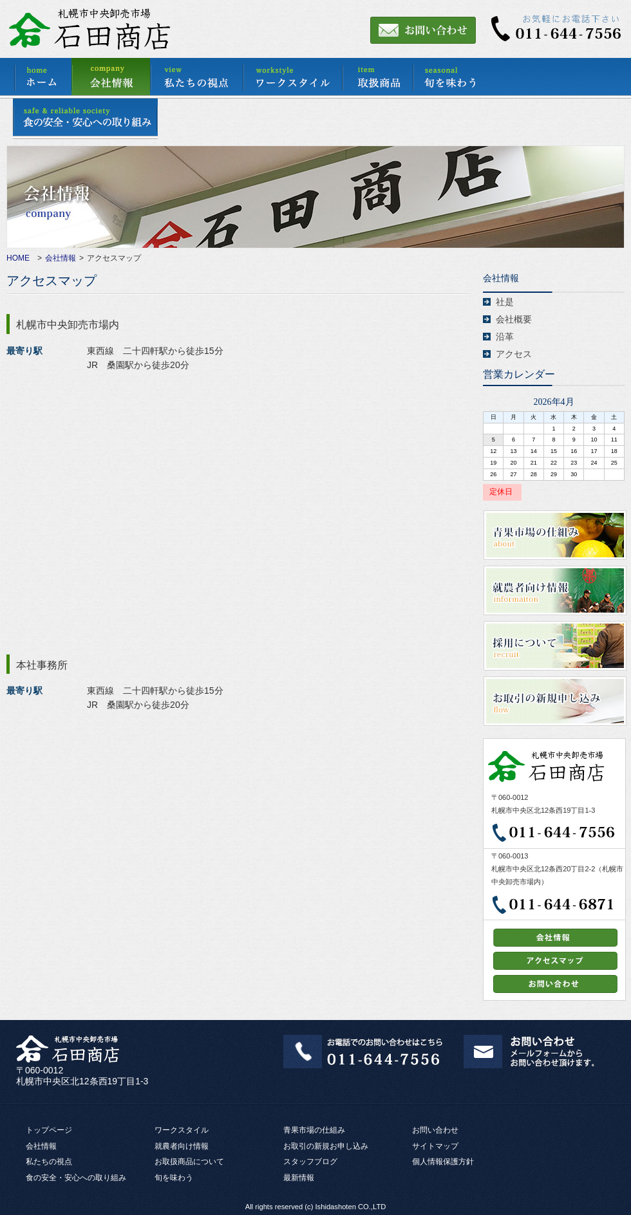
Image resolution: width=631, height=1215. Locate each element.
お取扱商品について (189, 1161)
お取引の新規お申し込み (325, 1146)
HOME (18, 258)
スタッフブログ (310, 1161)
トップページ (49, 1130)
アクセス (514, 354)
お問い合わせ (435, 1130)
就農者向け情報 (182, 1146)
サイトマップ (435, 1146)
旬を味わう (174, 1177)
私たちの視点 (49, 1161)
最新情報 (298, 1177)
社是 (505, 302)
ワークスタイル (182, 1130)
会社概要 (514, 319)
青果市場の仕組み (314, 1130)
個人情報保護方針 (443, 1161)
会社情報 (60, 258)
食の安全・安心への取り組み (76, 1177)
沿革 (505, 336)
